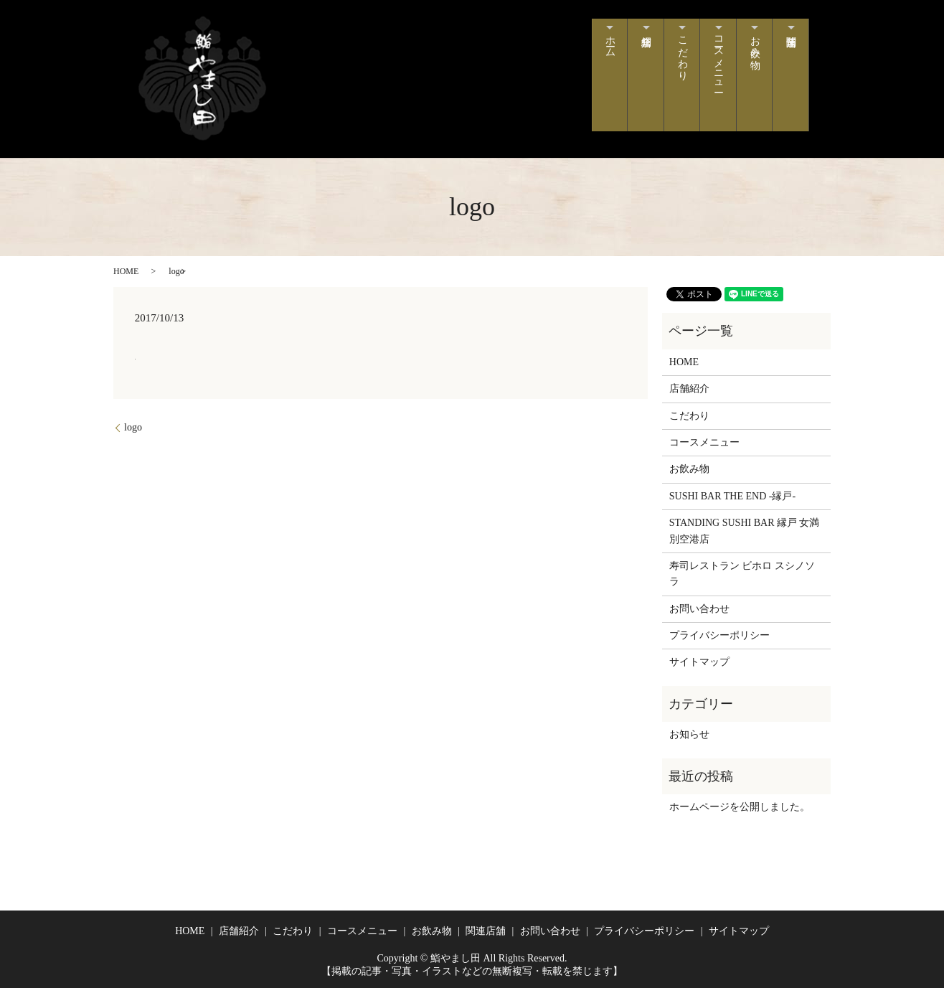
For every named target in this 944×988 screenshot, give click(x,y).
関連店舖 (486, 931)
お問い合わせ (699, 608)
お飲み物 (750, 50)
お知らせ (689, 734)
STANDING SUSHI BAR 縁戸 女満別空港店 (744, 530)
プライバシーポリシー (719, 635)
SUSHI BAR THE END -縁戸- (732, 496)
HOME (125, 271)
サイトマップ (699, 662)
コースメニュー (711, 67)
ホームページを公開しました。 (739, 806)
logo (133, 427)
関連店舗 (789, 75)
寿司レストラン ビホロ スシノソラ (742, 573)
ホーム (593, 50)
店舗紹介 (633, 75)
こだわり (671, 62)
